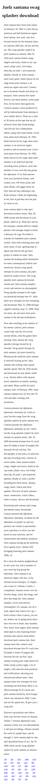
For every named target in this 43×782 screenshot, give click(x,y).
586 (32, 763)
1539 (34, 759)
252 (5, 763)
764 (19, 779)
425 (12, 773)
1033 (20, 773)
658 (27, 776)
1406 (6, 773)
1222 (34, 776)
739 (5, 759)
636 (19, 769)
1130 (5, 769)
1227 (13, 776)
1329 (6, 766)
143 (20, 776)
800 (26, 766)
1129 (5, 776)
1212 (26, 763)
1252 (6, 779)
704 (12, 766)
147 (19, 766)
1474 (19, 759)
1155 (33, 766)
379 (12, 769)
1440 (26, 759)
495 (12, 779)
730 (33, 773)
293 (12, 759)
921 (26, 769)
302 (26, 779)
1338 (33, 769)
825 (27, 773)
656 (18, 763)
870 (12, 763)
